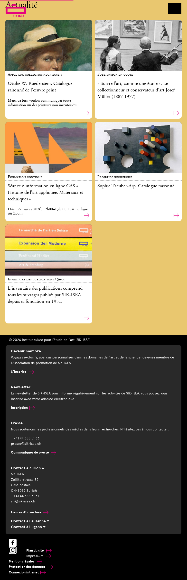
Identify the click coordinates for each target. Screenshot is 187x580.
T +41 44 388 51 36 (25, 438)
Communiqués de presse (33, 452)
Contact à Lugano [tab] (28, 527)
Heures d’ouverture (29, 512)
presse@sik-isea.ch (26, 444)
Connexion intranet (27, 572)
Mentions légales (25, 561)
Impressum (38, 556)
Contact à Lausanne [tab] (30, 521)
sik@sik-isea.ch (23, 501)
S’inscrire (22, 372)
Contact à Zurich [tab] (27, 468)
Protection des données (31, 567)
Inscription (23, 408)
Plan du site (39, 550)
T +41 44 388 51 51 (25, 496)
